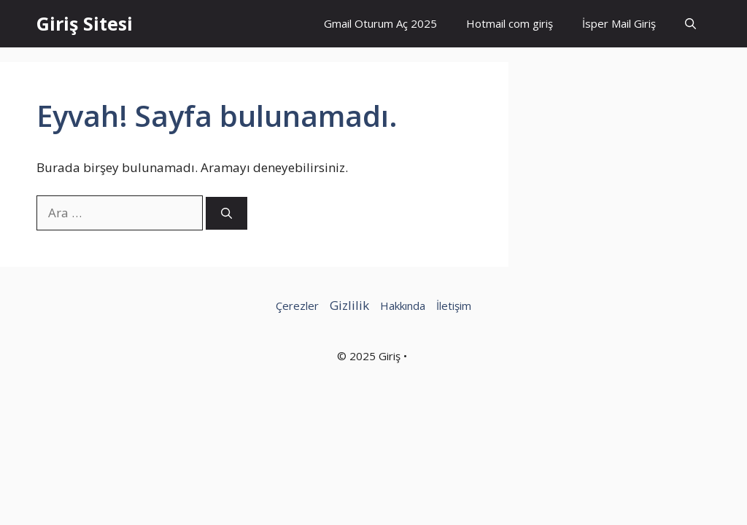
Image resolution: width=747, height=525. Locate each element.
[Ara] (226, 213)
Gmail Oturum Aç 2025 (380, 23)
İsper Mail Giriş (619, 23)
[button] (690, 23)
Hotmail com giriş (509, 23)
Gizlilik (349, 305)
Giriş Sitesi (84, 23)
